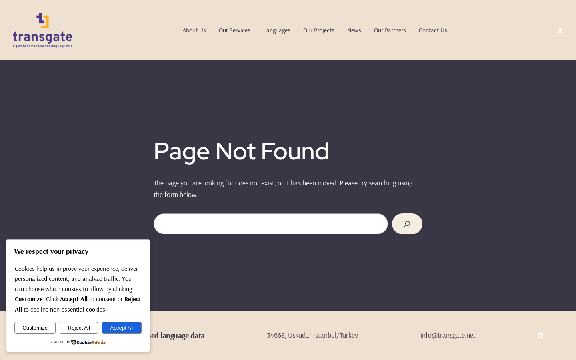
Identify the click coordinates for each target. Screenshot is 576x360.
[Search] (407, 223)
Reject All (79, 328)
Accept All (122, 328)
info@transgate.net (448, 335)
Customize (35, 328)
